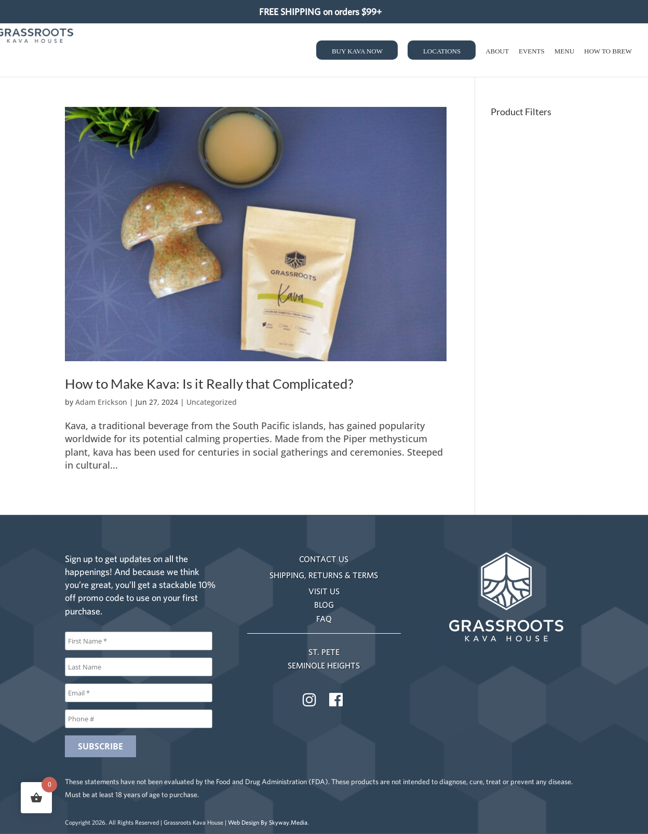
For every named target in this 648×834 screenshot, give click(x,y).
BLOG (324, 604)
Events (532, 51)
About (497, 51)
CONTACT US (323, 559)
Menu (564, 51)
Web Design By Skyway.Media (267, 822)
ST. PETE (324, 652)
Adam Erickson (101, 402)
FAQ (324, 618)
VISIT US (324, 591)
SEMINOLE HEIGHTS (324, 665)
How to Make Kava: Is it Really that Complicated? (209, 383)
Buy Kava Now (357, 51)
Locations (442, 51)
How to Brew (608, 51)
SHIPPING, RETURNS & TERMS (323, 575)
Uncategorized (211, 402)
